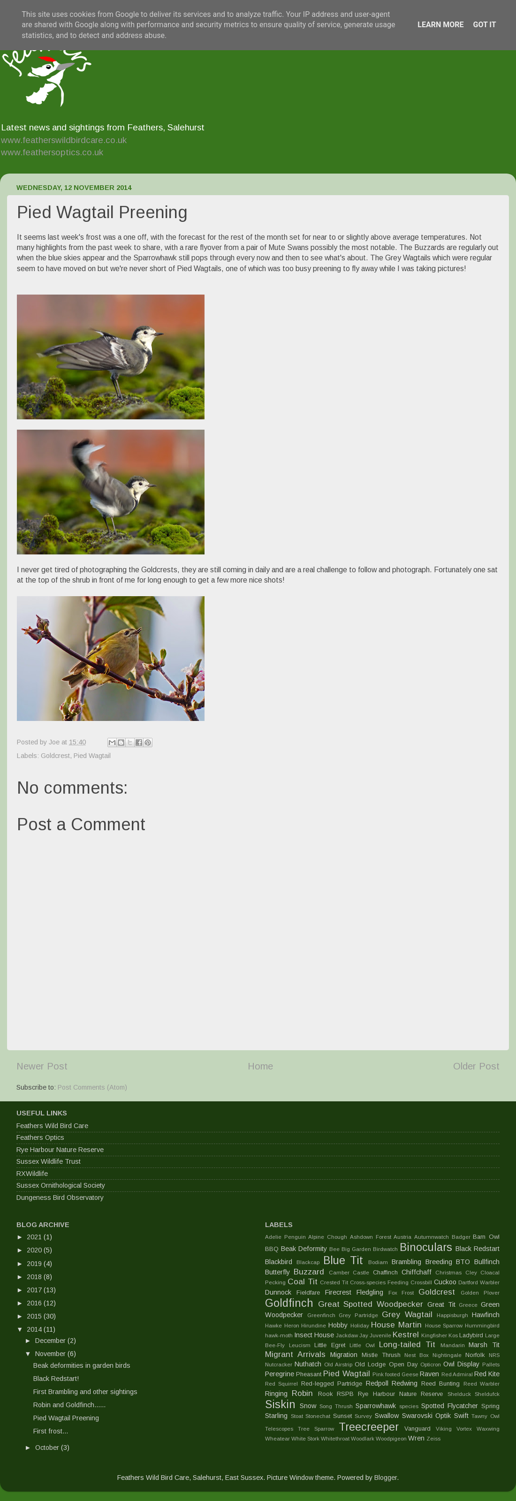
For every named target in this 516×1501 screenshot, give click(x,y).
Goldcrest (55, 755)
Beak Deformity (304, 1248)
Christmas (448, 1272)
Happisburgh (452, 1315)
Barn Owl (486, 1236)
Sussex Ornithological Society (60, 1185)
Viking (444, 1429)
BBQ (272, 1248)
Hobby (338, 1325)
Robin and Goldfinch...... (69, 1405)
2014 (35, 1329)
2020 (35, 1250)
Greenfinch (321, 1315)
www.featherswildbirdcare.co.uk (64, 140)
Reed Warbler (481, 1384)
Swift (461, 1415)
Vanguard (417, 1428)
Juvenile (380, 1335)
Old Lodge (370, 1364)
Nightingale (447, 1355)
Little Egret (329, 1345)
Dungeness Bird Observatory (60, 1197)
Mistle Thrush (381, 1354)
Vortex (464, 1429)
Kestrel (406, 1334)
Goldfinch (289, 1303)
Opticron (430, 1364)
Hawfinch (486, 1315)
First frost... (50, 1431)
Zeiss (433, 1438)
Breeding (438, 1262)
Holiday (359, 1325)
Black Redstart (477, 1248)
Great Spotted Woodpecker (370, 1304)
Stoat (297, 1416)
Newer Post (42, 1066)
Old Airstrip (338, 1364)
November (51, 1353)
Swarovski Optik (426, 1415)
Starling (276, 1415)
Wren (416, 1438)
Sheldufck (487, 1394)
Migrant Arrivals (295, 1354)
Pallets (491, 1364)
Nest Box (416, 1355)
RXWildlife (32, 1173)
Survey (363, 1416)
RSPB (345, 1393)
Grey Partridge (358, 1315)
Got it (484, 24)
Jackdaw (347, 1335)
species (408, 1406)
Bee (334, 1249)
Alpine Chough (327, 1237)
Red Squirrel (281, 1384)
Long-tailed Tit (407, 1344)
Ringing (276, 1393)
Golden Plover (480, 1293)
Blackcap (307, 1262)
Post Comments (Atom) (92, 1087)
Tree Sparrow (316, 1429)
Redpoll (377, 1383)
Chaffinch (385, 1272)
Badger (461, 1237)
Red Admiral (457, 1374)
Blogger (385, 1477)
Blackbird (278, 1262)
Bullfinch (487, 1262)
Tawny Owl (485, 1416)
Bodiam (378, 1262)
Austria (402, 1237)
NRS (494, 1355)
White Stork (305, 1438)
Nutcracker (278, 1364)
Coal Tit (303, 1281)
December (51, 1340)
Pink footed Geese (395, 1374)
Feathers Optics (40, 1137)
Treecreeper (369, 1427)
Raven (429, 1374)
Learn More (440, 24)
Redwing (404, 1383)
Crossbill (421, 1282)
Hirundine (313, 1325)
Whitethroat (335, 1438)
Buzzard (309, 1271)
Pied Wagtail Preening (66, 1418)
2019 (35, 1263)
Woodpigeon (391, 1438)
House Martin (396, 1324)
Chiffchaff (417, 1272)
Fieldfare (308, 1292)
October (48, 1447)
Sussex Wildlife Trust (48, 1161)
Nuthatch (308, 1364)
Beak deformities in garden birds (81, 1365)
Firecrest (338, 1292)
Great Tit (441, 1304)
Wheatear (277, 1438)
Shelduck (459, 1394)
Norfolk (475, 1354)
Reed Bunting (440, 1383)
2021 (35, 1237)
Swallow (387, 1415)
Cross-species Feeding (379, 1282)
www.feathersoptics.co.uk (52, 152)
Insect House (314, 1335)
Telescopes (279, 1429)
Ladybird (471, 1335)
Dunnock (278, 1292)
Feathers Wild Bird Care (52, 1126)
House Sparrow (444, 1325)
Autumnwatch (431, 1237)
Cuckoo (445, 1282)
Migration (343, 1354)
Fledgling (370, 1292)
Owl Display (461, 1364)
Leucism (300, 1345)
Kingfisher (434, 1335)
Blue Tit (343, 1260)
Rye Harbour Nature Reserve (60, 1149)
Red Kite (487, 1374)
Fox (392, 1293)
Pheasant (308, 1374)
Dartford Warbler (479, 1282)
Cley (471, 1272)
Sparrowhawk (376, 1406)
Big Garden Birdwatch (369, 1249)
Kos (453, 1335)
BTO (463, 1262)
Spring (490, 1406)
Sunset (342, 1415)
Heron (291, 1325)
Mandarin (452, 1345)
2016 (35, 1303)
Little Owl (362, 1345)
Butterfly (277, 1272)
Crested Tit (334, 1282)
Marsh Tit (484, 1345)
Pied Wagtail (92, 755)
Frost (408, 1293)
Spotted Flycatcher (449, 1406)
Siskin (280, 1404)
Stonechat (317, 1416)
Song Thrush (336, 1406)
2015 (35, 1316)
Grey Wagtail (407, 1314)
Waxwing (488, 1429)
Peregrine (279, 1374)
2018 (35, 1277)
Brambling (406, 1262)
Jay (363, 1335)
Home (260, 1066)
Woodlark (362, 1438)
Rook (325, 1393)
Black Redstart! (56, 1378)
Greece (468, 1305)
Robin (302, 1393)
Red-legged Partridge (331, 1383)
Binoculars (426, 1247)
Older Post (476, 1066)
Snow (308, 1406)
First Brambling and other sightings (85, 1391)
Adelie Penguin (285, 1237)
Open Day (403, 1364)
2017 (35, 1290)
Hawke (273, 1325)
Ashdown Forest (370, 1237)
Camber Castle (349, 1272)
